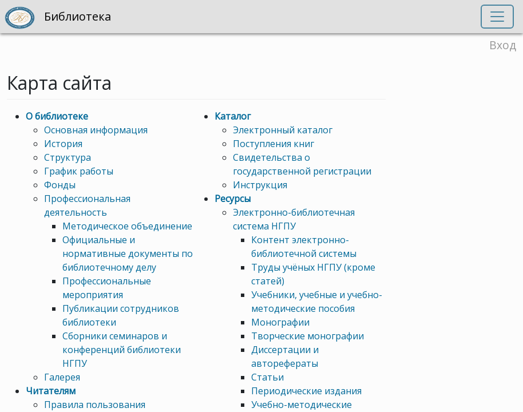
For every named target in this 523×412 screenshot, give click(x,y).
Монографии (280, 322)
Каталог (233, 116)
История (63, 143)
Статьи (267, 377)
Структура (67, 157)
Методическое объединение (127, 226)
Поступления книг (273, 143)
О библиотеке (57, 116)
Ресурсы (233, 198)
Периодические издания (306, 391)
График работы (78, 171)
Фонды (60, 185)
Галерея (62, 377)
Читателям (51, 391)
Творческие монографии (307, 336)
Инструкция (260, 185)
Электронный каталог (282, 130)
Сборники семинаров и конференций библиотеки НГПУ (121, 350)
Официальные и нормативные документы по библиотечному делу (127, 253)
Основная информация (96, 130)
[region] (261, 206)
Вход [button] (502, 45)
